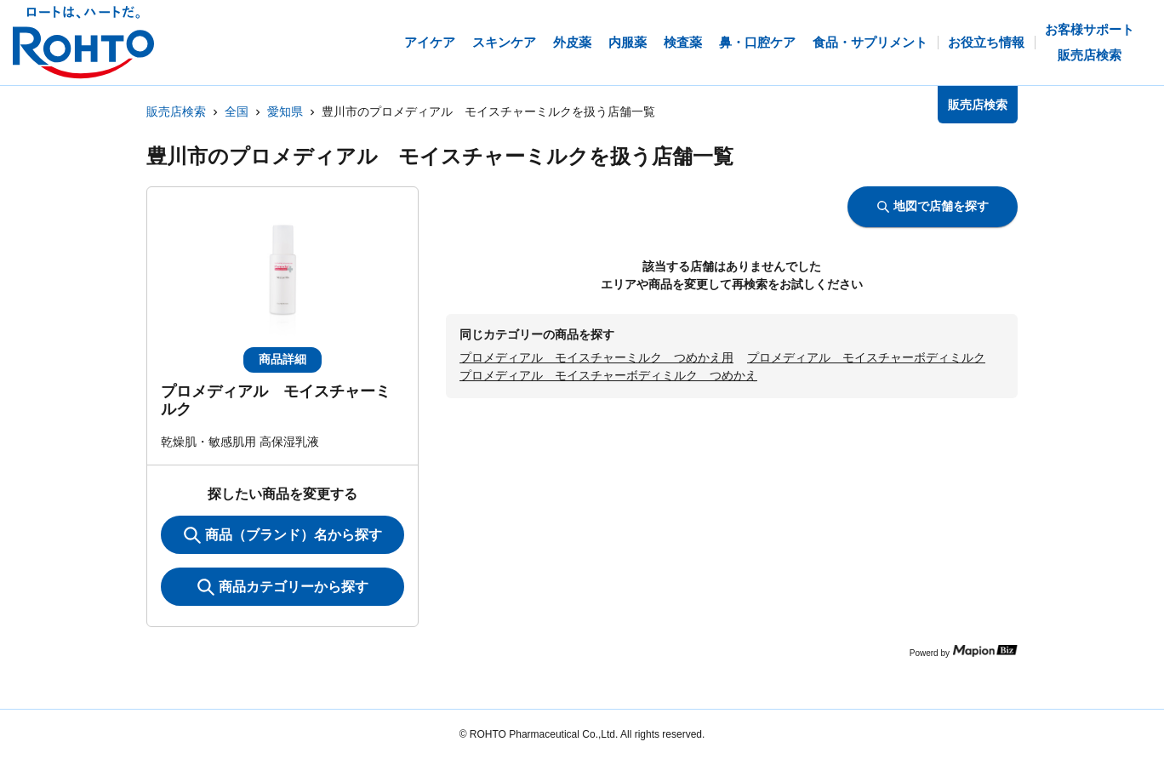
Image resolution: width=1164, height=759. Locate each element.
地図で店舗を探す (933, 206)
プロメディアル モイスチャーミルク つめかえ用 (596, 357)
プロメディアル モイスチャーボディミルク (866, 357)
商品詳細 (282, 359)
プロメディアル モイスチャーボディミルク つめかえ (608, 375)
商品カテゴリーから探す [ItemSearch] (282, 587)
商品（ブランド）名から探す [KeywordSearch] (283, 535)
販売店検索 (176, 111)
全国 (236, 111)
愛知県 (285, 111)
